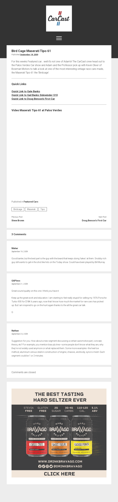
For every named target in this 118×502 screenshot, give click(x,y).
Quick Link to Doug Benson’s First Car (33, 98)
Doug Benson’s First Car (94, 220)
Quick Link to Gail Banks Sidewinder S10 (35, 95)
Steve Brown (18, 220)
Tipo (42, 209)
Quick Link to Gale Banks (26, 91)
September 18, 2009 (29, 55)
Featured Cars (31, 201)
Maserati (31, 209)
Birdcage (18, 209)
